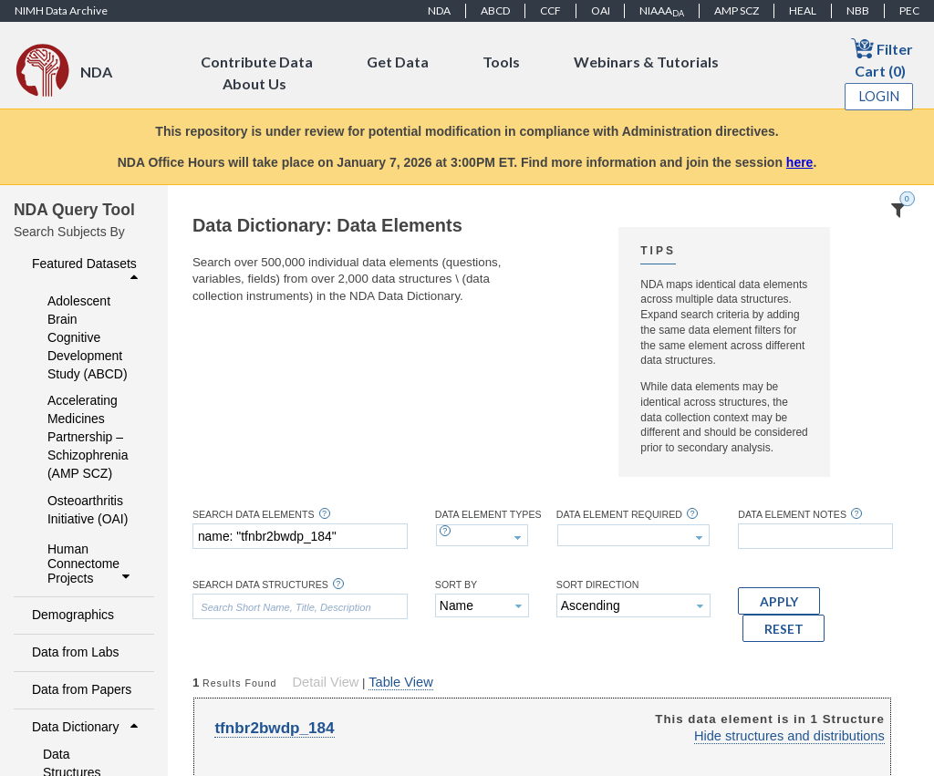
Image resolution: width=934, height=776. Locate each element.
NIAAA (661, 11)
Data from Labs (75, 652)
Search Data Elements (253, 515)
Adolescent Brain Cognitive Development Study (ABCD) (87, 337)
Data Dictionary (87, 726)
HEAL (802, 10)
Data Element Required (619, 515)
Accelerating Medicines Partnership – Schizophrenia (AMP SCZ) (87, 437)
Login (879, 96)
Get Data (398, 61)
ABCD (495, 10)
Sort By (456, 585)
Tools (501, 61)
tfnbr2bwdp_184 (274, 728)
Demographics (73, 614)
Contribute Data (257, 61)
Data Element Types (488, 515)
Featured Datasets (87, 270)
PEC (909, 10)
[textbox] (300, 536)
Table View (400, 682)
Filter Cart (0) (882, 57)
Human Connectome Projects (90, 563)
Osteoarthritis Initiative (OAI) (87, 509)
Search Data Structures (260, 585)
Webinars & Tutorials (646, 61)
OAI (600, 10)
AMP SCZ (736, 10)
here (800, 162)
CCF (550, 10)
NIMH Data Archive (61, 10)
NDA (439, 10)
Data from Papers (81, 689)
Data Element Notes (792, 515)
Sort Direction (597, 585)
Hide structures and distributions (789, 736)
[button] (779, 601)
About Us (254, 83)
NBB (857, 10)
